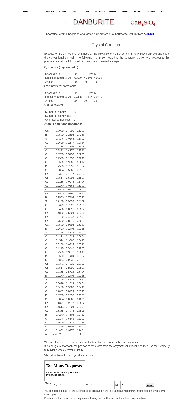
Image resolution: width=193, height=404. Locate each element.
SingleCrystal (30, 40)
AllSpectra (38, 11)
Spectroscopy (30, 35)
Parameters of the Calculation (31, 26)
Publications (100, 11)
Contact (125, 11)
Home (25, 11)
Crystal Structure (32, 21)
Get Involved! (150, 11)
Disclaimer (137, 11)
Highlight (62, 11)
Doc (87, 11)
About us (112, 11)
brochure (162, 11)
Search (75, 11)
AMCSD (149, 33)
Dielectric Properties (28, 31)
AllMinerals (50, 11)
